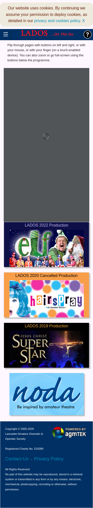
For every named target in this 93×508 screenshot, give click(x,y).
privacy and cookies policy (57, 21)
